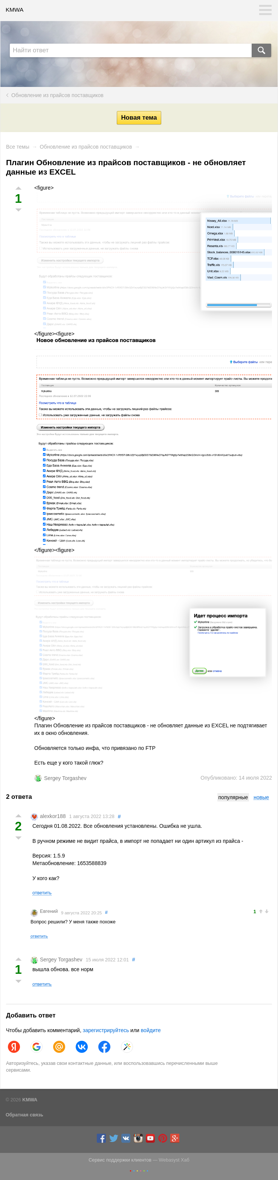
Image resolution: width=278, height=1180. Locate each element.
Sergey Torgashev (65, 778)
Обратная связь (24, 1115)
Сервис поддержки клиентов (120, 1160)
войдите (151, 1030)
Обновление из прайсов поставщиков (57, 95)
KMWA (14, 9)
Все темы (17, 147)
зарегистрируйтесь (106, 1030)
